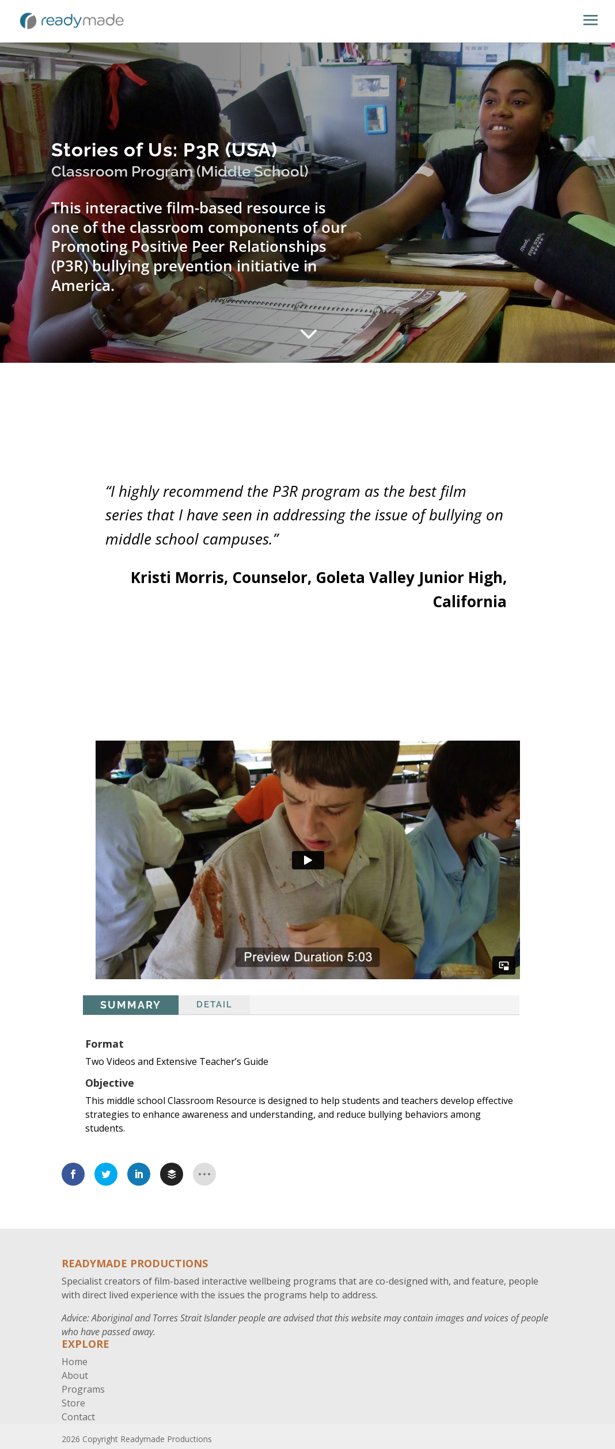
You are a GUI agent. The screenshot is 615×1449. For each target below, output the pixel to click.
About (75, 1375)
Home (75, 1361)
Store (73, 1403)
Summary (130, 1005)
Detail (214, 1004)
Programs (83, 1389)
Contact (78, 1416)
